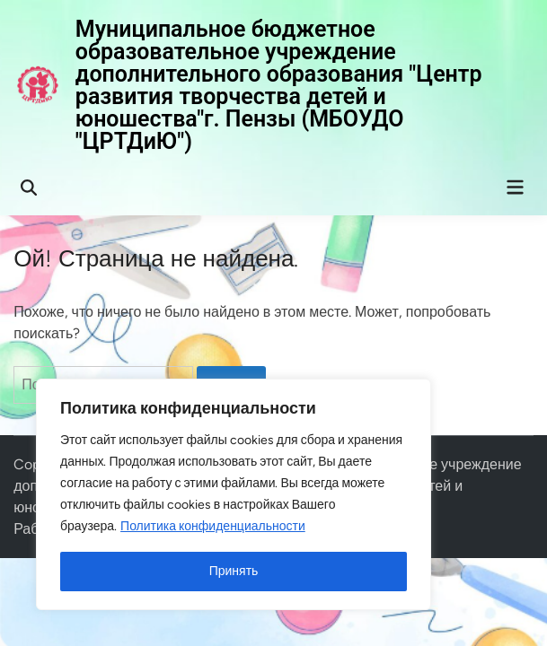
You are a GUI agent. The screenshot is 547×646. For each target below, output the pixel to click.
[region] (233, 494)
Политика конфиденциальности (212, 526)
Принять (234, 571)
